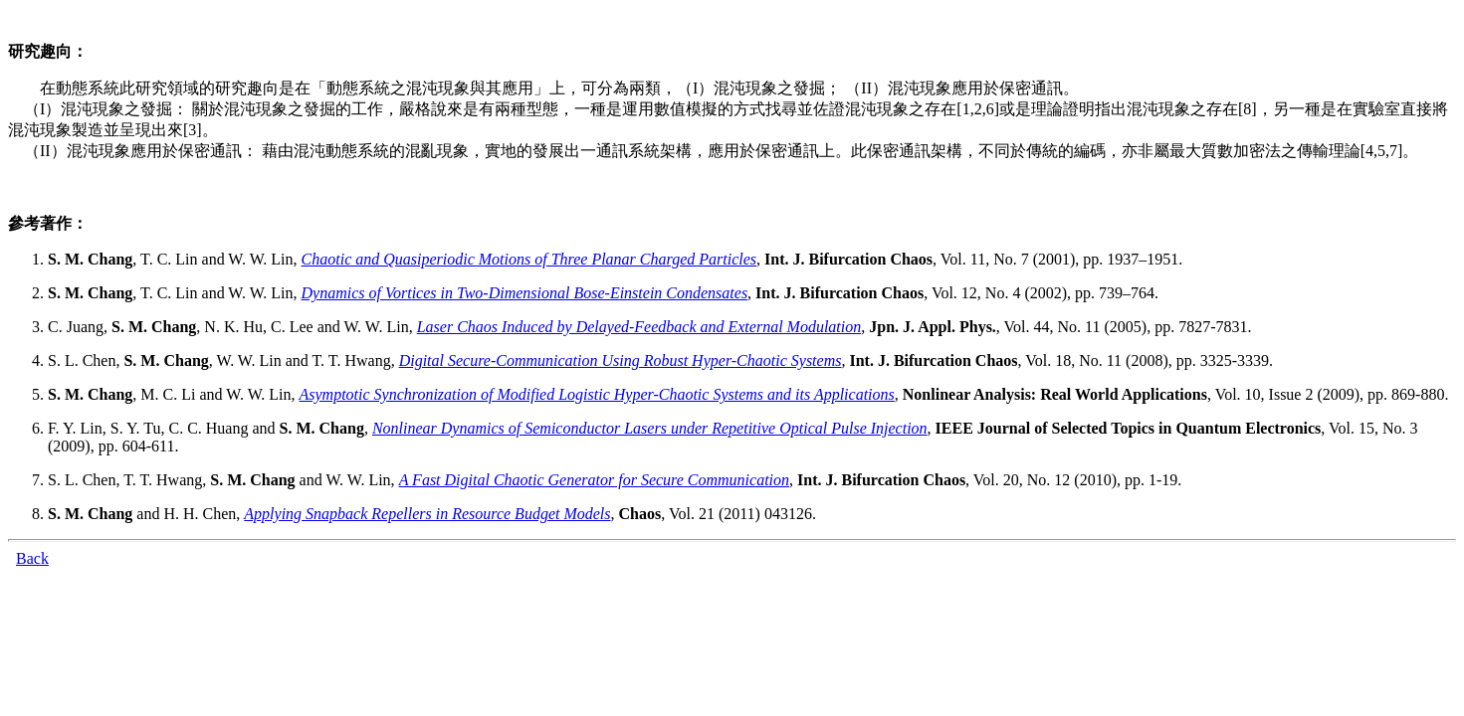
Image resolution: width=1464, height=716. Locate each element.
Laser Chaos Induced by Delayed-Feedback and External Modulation (639, 326)
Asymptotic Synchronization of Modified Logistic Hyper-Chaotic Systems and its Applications (596, 394)
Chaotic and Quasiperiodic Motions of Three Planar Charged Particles (529, 259)
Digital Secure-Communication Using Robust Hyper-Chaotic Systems (620, 360)
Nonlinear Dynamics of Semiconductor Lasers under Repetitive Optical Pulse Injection (650, 428)
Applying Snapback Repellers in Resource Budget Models (427, 513)
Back (32, 558)
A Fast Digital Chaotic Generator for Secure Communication (594, 479)
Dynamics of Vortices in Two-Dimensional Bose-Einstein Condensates (525, 292)
